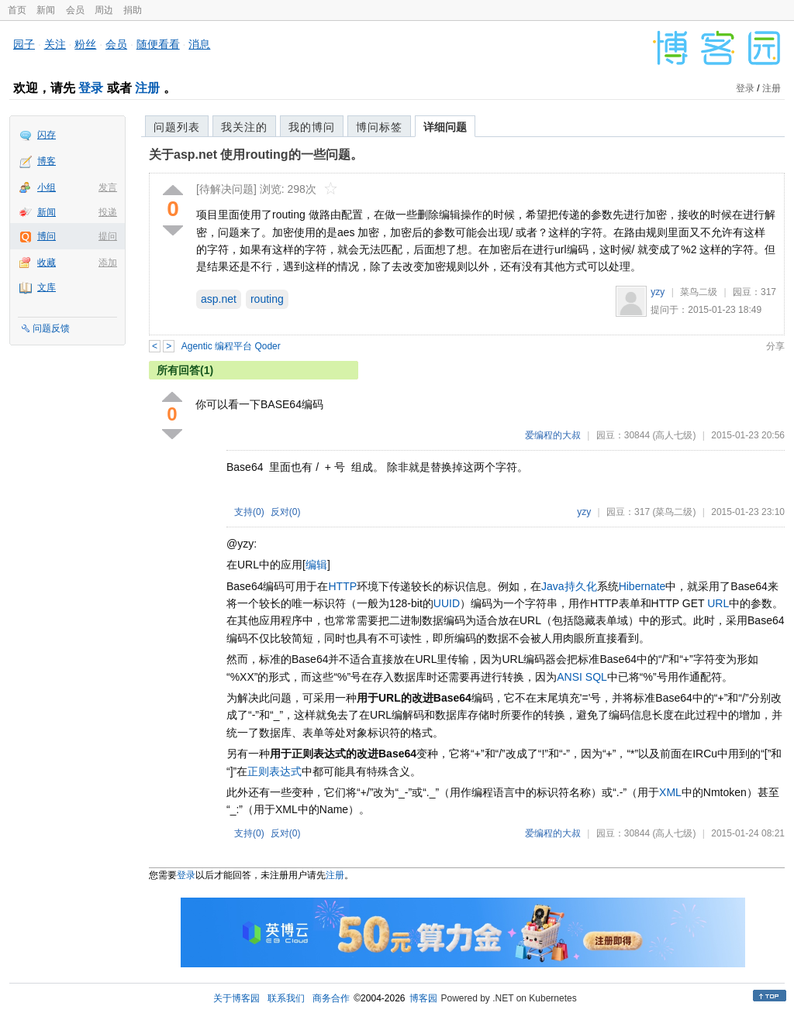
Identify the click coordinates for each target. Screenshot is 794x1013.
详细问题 (445, 127)
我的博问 (311, 127)
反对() (286, 511)
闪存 (46, 134)
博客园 (423, 998)
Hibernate (642, 586)
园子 (24, 44)
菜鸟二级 (698, 292)
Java (552, 586)
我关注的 (244, 127)
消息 (199, 44)
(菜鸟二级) (674, 511)
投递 (107, 212)
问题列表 (177, 127)
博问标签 (379, 127)
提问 (107, 236)
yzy (658, 292)
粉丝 (85, 44)
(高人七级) (674, 435)
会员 (75, 10)
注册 (147, 87)
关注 (55, 44)
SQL (596, 677)
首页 (17, 10)
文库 (46, 287)
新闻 (45, 10)
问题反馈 (51, 328)
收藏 (46, 262)
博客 (46, 161)
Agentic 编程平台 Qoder (231, 346)
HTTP (342, 586)
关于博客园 (236, 998)
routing (267, 299)
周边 (104, 10)
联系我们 (286, 998)
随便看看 (158, 44)
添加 (107, 262)
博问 (46, 236)
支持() (249, 511)
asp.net (218, 299)
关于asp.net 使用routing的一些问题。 (256, 154)
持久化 (580, 586)
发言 (107, 187)
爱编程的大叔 (553, 435)
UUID (446, 603)
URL (718, 603)
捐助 (132, 10)
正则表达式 (274, 771)
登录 (90, 87)
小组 (46, 187)
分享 (775, 346)
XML (670, 792)
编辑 (316, 564)
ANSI (569, 677)
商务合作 (331, 998)
